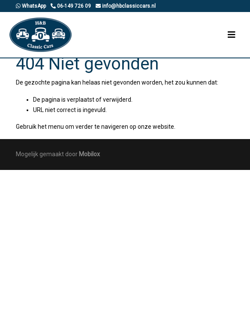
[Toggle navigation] (231, 34)
